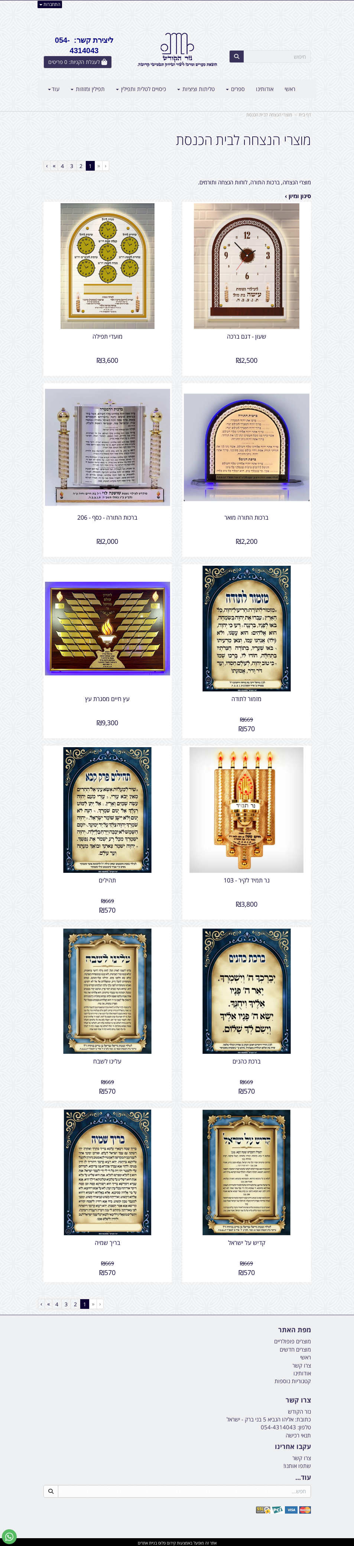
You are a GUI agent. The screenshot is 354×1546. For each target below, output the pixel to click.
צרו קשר (301, 1456)
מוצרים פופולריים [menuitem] (292, 1339)
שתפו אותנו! (297, 1464)
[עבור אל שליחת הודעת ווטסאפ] (9, 1536)
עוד (53, 89)
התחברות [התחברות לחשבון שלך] (49, 4)
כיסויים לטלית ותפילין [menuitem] (141, 89)
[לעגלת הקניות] (77, 62)
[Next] (54, 165)
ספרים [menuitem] (235, 89)
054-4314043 (278, 1425)
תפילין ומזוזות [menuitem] (88, 89)
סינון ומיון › (298, 196)
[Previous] (98, 165)
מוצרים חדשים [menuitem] (295, 1348)
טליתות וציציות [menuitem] (196, 89)
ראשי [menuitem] (290, 89)
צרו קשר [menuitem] (301, 1363)
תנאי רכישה (298, 1433)
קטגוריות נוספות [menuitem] (293, 1379)
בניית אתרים (147, 1541)
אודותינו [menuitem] (264, 89)
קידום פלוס (166, 1541)
